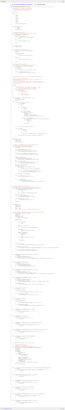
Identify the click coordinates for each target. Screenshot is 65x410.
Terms (11, 408)
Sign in (63, 1)
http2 (35, 4)
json (63, 408)
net (12, 4)
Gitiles (5, 408)
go (10, 4)
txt (61, 408)
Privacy (8, 408)
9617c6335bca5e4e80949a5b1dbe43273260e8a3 (23, 4)
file (29, 6)
